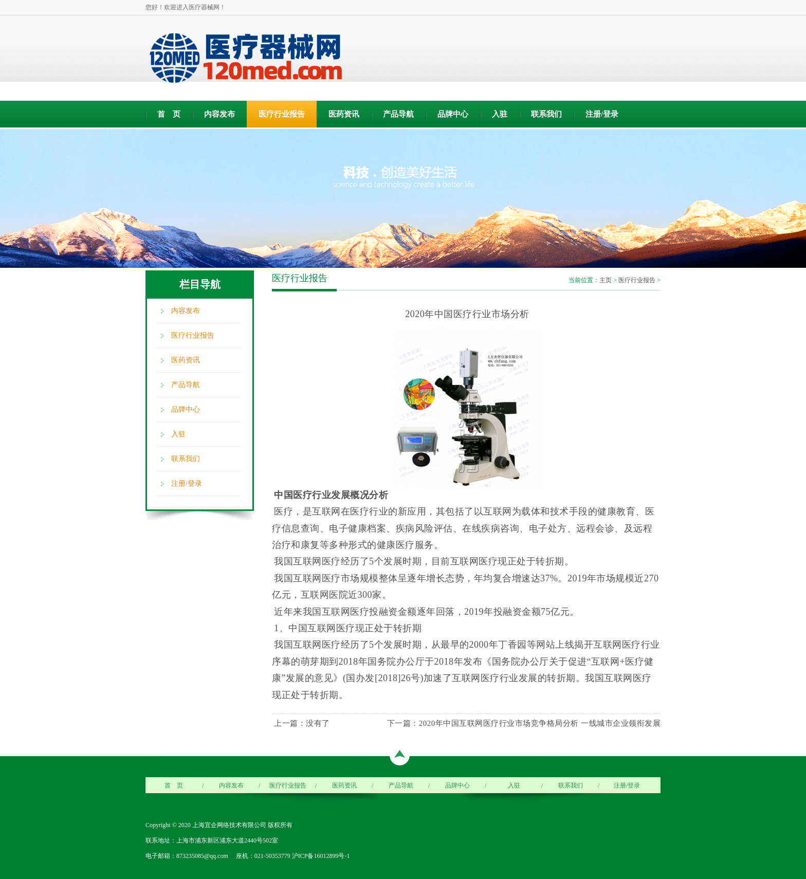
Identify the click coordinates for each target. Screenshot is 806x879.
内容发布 (219, 114)
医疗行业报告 (282, 114)
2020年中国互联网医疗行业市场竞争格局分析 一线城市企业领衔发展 (540, 723)
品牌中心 (452, 114)
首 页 (168, 114)
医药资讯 (343, 114)
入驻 (499, 114)
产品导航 (398, 114)
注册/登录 (601, 114)
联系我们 (546, 114)
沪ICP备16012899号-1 (321, 855)
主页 (605, 280)
